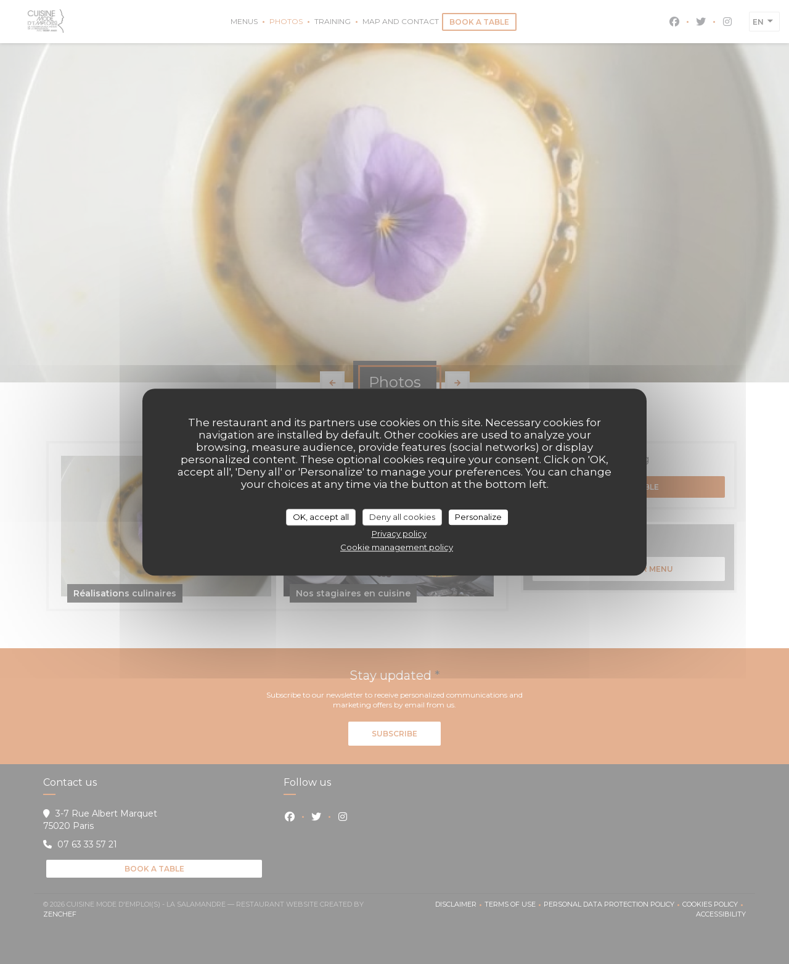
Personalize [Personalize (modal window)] (478, 517)
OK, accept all (321, 517)
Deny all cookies (402, 517)
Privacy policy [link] (399, 533)
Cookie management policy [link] (396, 547)
